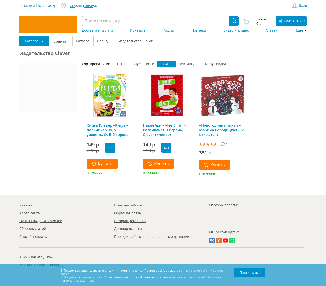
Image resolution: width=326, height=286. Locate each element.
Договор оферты (128, 228)
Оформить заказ (291, 20)
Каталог (26, 205)
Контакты (138, 30)
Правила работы (128, 205)
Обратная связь (127, 213)
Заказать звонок (83, 5)
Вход (303, 5)
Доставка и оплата (97, 30)
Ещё (299, 30)
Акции (169, 30)
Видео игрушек (236, 30)
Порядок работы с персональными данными (151, 236)
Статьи (272, 30)
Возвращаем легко (130, 220)
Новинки (198, 30)
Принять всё (250, 272)
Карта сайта (29, 213)
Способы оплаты (33, 236)
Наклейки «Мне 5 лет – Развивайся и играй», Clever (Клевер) (164, 130)
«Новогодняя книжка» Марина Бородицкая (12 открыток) (221, 130)
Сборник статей (32, 228)
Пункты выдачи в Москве (40, 220)
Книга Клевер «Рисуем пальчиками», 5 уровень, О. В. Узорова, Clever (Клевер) (108, 130)
